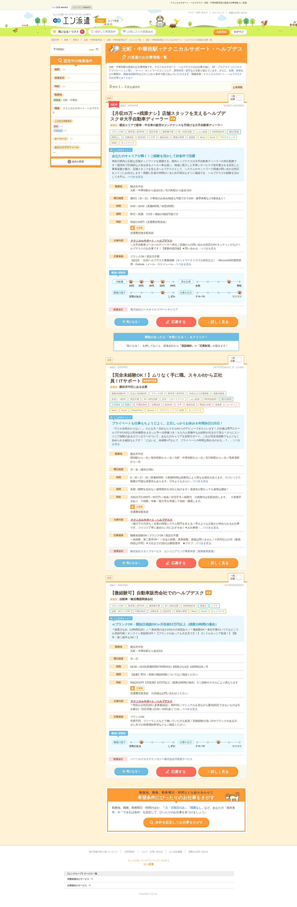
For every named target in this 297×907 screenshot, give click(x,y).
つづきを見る (135, 176)
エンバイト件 (82, 7)
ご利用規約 (129, 851)
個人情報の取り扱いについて (103, 851)
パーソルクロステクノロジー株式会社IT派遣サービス (162, 759)
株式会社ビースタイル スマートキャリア (154, 309)
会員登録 (221, 31)
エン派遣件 (60, 7)
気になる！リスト (71, 31)
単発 (238, 70)
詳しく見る (220, 322)
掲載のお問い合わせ (238, 13)
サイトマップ (218, 13)
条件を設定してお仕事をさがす (179, 822)
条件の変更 (78, 161)
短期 (231, 70)
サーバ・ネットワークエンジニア (153, 70)
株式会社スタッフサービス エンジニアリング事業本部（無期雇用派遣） (173, 551)
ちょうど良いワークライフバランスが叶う (72, 14)
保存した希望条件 (105, 31)
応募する (178, 322)
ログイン (239, 31)
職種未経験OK (131, 74)
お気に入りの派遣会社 (140, 31)
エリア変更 (113, 21)
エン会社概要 (175, 851)
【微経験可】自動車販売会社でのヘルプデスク (157, 592)
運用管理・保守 (182, 70)
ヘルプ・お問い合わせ (198, 13)
